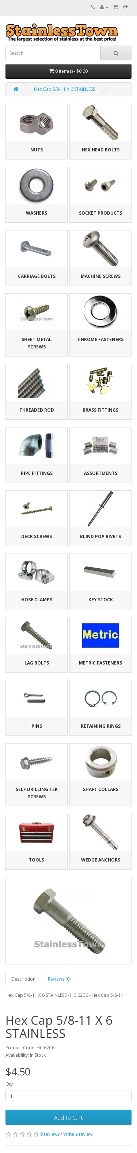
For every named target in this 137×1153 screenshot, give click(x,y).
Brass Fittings (100, 410)
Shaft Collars (100, 789)
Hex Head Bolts (100, 150)
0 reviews (50, 1134)
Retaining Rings (101, 726)
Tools (36, 860)
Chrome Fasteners (100, 339)
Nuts (36, 150)
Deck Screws (36, 536)
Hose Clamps (36, 600)
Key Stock (100, 600)
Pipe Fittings (37, 473)
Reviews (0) (59, 979)
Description (23, 979)
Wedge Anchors (100, 860)
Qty (9, 1084)
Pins (36, 726)
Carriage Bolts (37, 276)
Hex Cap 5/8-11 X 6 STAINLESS (64, 89)
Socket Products (100, 213)
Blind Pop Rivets (100, 536)
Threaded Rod (36, 410)
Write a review (77, 1134)
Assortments (100, 473)
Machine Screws (101, 276)
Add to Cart (68, 1117)
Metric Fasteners (100, 663)
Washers (36, 213)
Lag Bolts (36, 663)
